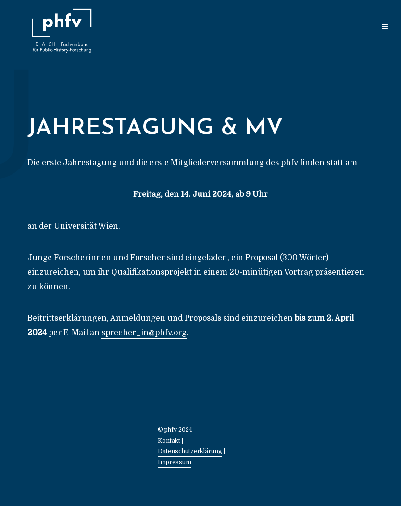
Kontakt (169, 440)
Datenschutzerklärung (190, 451)
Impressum (174, 462)
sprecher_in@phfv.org (144, 332)
